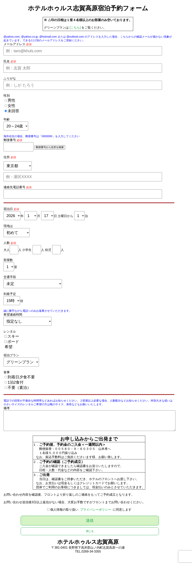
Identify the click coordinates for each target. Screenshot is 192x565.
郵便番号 (10, 140)
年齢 (7, 119)
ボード (13, 341)
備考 (7, 408)
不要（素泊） (19, 387)
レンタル (10, 331)
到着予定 (10, 294)
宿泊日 (8, 209)
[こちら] (75, 27)
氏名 (7, 61)
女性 (11, 105)
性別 (7, 95)
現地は (8, 226)
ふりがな (10, 78)
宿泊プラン (11, 355)
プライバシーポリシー (95, 509)
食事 (7, 372)
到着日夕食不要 (21, 377)
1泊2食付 (16, 382)
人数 (7, 243)
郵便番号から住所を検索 (50, 147)
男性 (11, 100)
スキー (13, 336)
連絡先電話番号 (14, 187)
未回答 (13, 111)
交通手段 (10, 277)
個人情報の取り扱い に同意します (90, 509)
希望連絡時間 (13, 314)
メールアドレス (14, 44)
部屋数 (8, 260)
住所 (7, 157)
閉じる (90, 531)
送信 (89, 520)
